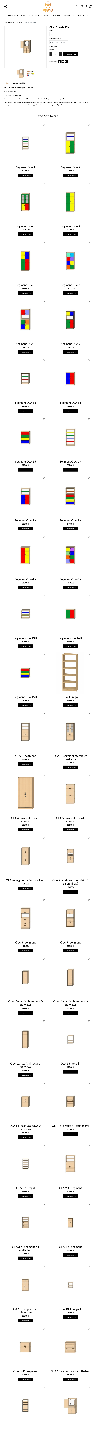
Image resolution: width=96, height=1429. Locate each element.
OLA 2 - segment (25, 755)
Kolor (51, 30)
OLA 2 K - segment (70, 1188)
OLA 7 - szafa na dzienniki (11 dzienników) (70, 882)
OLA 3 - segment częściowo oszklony (70, 757)
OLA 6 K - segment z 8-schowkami (25, 1310)
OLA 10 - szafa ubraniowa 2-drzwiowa (25, 1003)
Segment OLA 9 (70, 343)
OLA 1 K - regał (25, 1188)
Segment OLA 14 (70, 402)
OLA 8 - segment (25, 942)
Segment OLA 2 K (25, 520)
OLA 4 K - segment (70, 1246)
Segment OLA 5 (25, 285)
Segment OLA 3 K (70, 520)
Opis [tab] (7, 83)
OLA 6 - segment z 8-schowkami (25, 880)
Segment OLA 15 (25, 461)
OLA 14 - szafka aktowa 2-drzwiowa (26, 1127)
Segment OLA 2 (70, 167)
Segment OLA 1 (25, 167)
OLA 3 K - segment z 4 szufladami (25, 1248)
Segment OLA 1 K (70, 461)
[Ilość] (55, 54)
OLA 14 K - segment (25, 1371)
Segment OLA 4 (70, 226)
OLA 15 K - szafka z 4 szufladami (70, 1371)
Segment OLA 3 (25, 226)
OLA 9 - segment (70, 942)
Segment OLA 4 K (25, 579)
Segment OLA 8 (25, 343)
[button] (77, 6)
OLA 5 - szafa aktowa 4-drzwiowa (70, 819)
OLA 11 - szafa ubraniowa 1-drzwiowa (70, 1003)
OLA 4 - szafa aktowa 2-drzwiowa (25, 819)
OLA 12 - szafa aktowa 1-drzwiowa (25, 1065)
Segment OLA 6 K (70, 579)
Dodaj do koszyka (71, 54)
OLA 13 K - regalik (70, 1309)
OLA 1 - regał (70, 697)
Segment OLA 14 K (70, 638)
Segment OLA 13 (25, 402)
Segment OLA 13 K (25, 638)
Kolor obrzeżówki (55, 38)
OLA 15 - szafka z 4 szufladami (70, 1125)
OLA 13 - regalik (70, 1063)
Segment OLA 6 (70, 285)
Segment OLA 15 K (25, 697)
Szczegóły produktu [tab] (19, 83)
